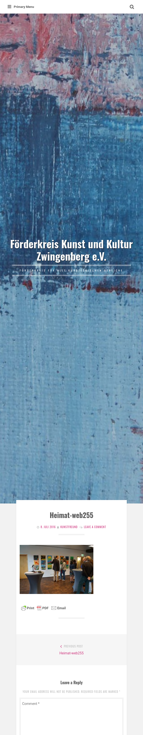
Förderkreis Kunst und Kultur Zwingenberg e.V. (71, 250)
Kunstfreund (69, 527)
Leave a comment (95, 527)
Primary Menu (21, 7)
